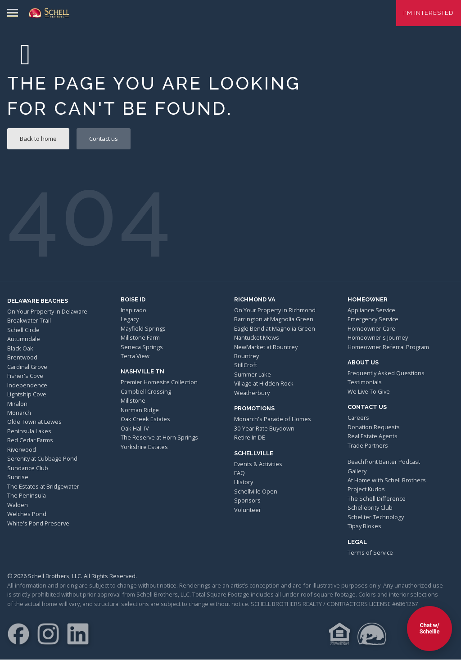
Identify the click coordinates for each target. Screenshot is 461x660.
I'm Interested (428, 12)
